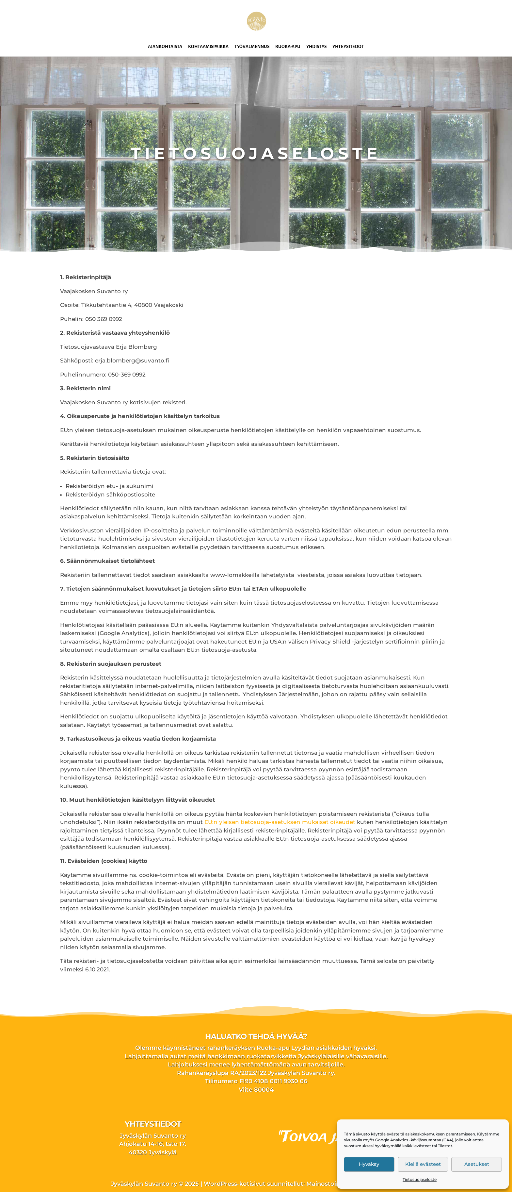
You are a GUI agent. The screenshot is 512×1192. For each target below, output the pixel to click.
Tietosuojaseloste (420, 1179)
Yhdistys (316, 46)
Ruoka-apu (287, 46)
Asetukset (476, 1164)
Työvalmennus (251, 46)
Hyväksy (369, 1164)
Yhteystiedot (348, 46)
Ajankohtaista (165, 46)
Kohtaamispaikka (208, 46)
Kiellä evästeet (423, 1164)
